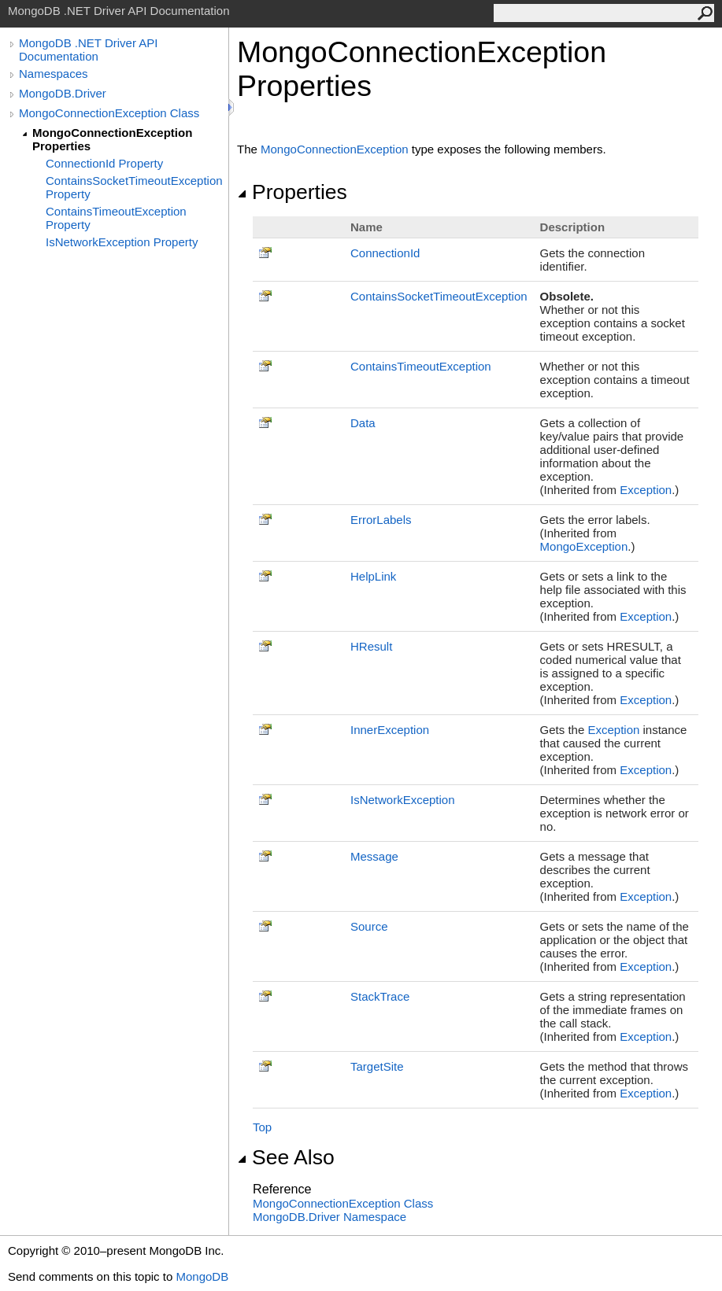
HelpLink (373, 576)
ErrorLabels (381, 519)
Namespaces (53, 73)
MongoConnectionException (335, 149)
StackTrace (379, 996)
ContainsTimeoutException (420, 366)
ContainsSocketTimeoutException (439, 296)
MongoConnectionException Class (109, 113)
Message (374, 856)
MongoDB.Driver (62, 93)
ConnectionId (385, 253)
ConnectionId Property (104, 163)
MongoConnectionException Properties (112, 139)
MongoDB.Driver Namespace (329, 1216)
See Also (286, 1157)
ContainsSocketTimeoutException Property (134, 187)
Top (262, 1127)
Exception (646, 489)
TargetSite (377, 1066)
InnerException (389, 729)
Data (363, 423)
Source (369, 926)
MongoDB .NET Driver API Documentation (88, 49)
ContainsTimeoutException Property (116, 218)
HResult (371, 646)
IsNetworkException (402, 799)
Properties (292, 192)
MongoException (584, 546)
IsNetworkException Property (122, 242)
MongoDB (202, 1276)
